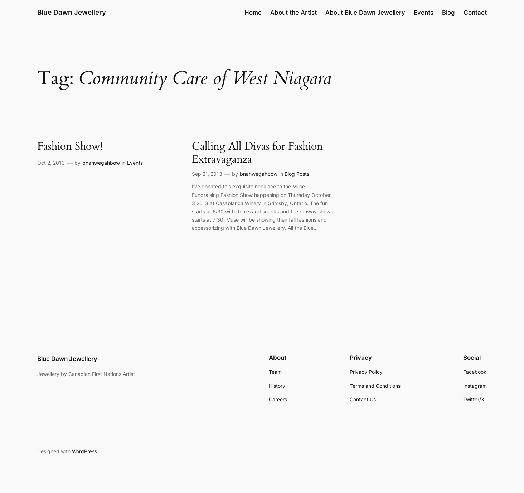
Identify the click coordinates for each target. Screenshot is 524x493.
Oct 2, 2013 (51, 163)
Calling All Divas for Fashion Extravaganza (257, 153)
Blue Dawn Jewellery (71, 12)
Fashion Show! (70, 146)
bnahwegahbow (101, 163)
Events (135, 163)
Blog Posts (297, 174)
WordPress (84, 451)
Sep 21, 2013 (207, 174)
